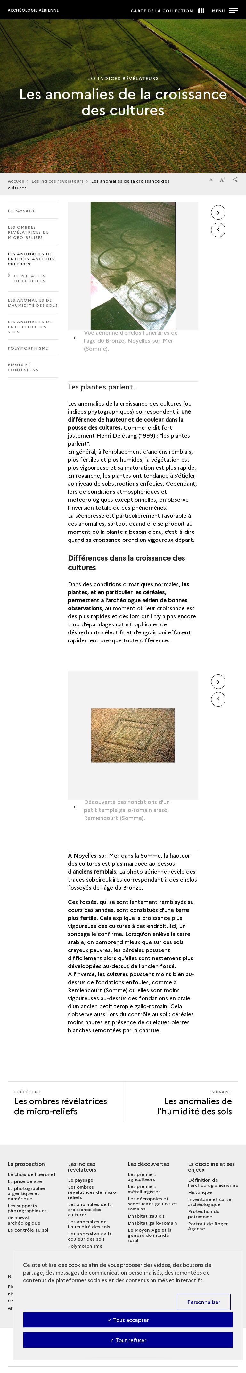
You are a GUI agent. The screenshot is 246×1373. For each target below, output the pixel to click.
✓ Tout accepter (128, 1319)
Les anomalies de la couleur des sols (30, 326)
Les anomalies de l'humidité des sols (33, 302)
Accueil (16, 181)
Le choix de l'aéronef (32, 1174)
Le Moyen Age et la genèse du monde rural (150, 1234)
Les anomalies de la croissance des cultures (31, 258)
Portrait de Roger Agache (208, 1226)
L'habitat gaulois (146, 1215)
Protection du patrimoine (204, 1213)
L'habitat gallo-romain (152, 1222)
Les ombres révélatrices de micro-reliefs (28, 232)
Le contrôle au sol (28, 1229)
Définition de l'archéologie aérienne (213, 1182)
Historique (200, 1192)
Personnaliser (203, 1301)
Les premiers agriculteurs (142, 1176)
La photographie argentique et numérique (26, 1193)
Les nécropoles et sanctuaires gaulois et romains (152, 1203)
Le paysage (21, 210)
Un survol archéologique (24, 1220)
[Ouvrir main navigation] (225, 9)
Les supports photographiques (27, 1208)
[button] (235, 178)
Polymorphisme (28, 348)
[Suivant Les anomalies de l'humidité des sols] (181, 1102)
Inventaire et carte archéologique (209, 1201)
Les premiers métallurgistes (144, 1188)
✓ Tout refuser (128, 1340)
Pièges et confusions (23, 367)
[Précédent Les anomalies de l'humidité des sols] (65, 1102)
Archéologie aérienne (33, 10)
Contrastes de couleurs (29, 278)
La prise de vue (25, 1181)
